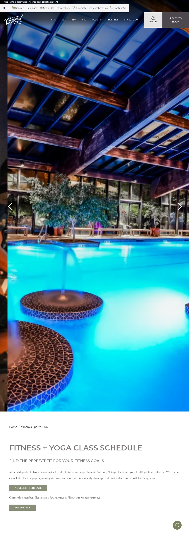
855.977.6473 (52, 2)
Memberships (100, 8)
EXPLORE (153, 19)
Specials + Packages (26, 8)
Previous (11, 206)
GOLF (64, 20)
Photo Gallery (62, 8)
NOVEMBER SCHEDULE (28, 496)
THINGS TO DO (131, 20)
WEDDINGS (97, 20)
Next (178, 206)
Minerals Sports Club (34, 427)
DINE (83, 20)
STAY (53, 20)
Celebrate (81, 8)
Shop (46, 8)
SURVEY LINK (22, 515)
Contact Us (120, 8)
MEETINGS (113, 20)
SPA (74, 20)
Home (13, 427)
